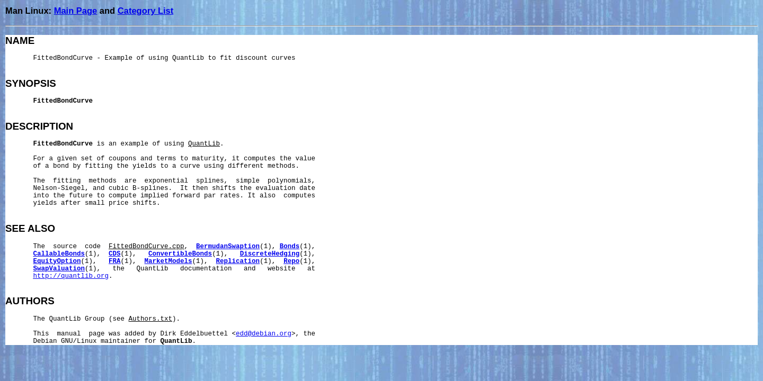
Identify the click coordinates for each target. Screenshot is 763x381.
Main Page (75, 10)
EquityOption (57, 261)
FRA (115, 261)
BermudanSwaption (228, 246)
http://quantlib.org (71, 276)
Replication (238, 261)
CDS (115, 254)
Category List (145, 10)
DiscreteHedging (270, 254)
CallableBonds (59, 254)
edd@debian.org (263, 334)
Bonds (290, 246)
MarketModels (168, 261)
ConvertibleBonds (180, 254)
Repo (291, 261)
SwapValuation (59, 269)
